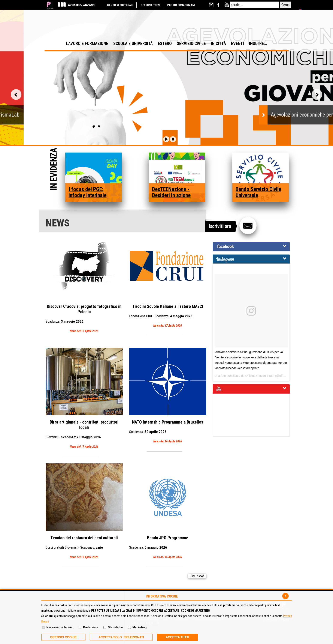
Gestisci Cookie (63, 637)
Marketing (139, 627)
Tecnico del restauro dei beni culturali (84, 511)
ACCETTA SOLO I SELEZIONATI (121, 637)
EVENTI (237, 43)
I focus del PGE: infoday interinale (87, 192)
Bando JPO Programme (167, 511)
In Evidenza (53, 169)
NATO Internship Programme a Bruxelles (167, 396)
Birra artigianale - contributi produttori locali (84, 398)
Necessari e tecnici (59, 627)
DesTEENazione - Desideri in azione (171, 192)
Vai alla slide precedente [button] (16, 94)
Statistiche (115, 627)
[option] (166, 95)
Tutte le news (197, 576)
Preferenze (90, 627)
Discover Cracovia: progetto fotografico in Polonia (84, 283)
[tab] (251, 246)
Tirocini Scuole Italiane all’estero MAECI (167, 280)
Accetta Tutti (177, 637)
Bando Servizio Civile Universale (258, 192)
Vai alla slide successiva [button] (317, 94)
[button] (166, 139)
